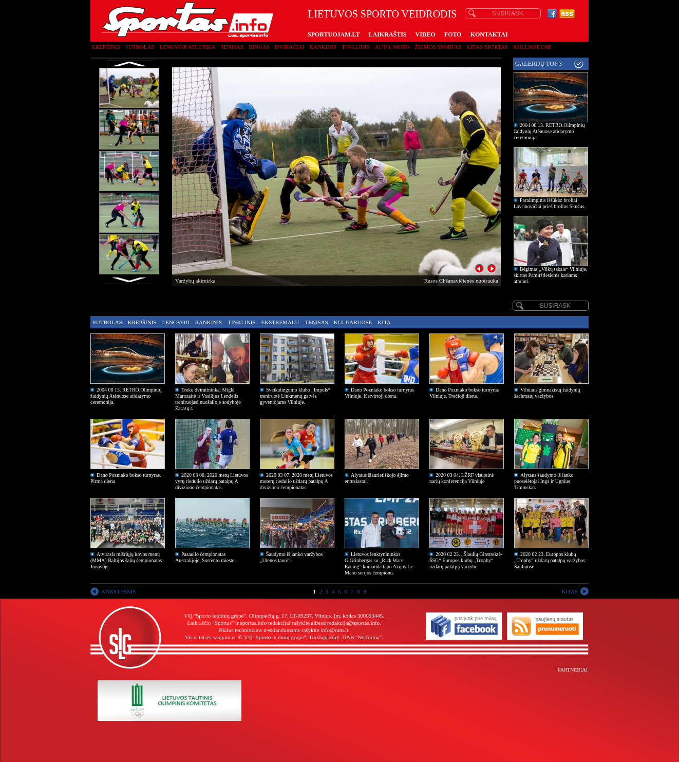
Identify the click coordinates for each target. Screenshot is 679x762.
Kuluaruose (532, 47)
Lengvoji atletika (187, 47)
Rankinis (323, 47)
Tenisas (231, 47)
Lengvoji (175, 322)
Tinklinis (355, 47)
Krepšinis (105, 47)
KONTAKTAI (489, 34)
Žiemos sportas (438, 47)
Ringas (259, 47)
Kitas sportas (487, 47)
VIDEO (426, 34)
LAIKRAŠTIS (387, 34)
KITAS (569, 591)
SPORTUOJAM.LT (334, 34)
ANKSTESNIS (118, 591)
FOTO (453, 34)
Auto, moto (392, 47)
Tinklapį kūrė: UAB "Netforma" (345, 637)
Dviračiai (289, 47)
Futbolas (140, 47)
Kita (384, 322)
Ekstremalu (280, 322)
